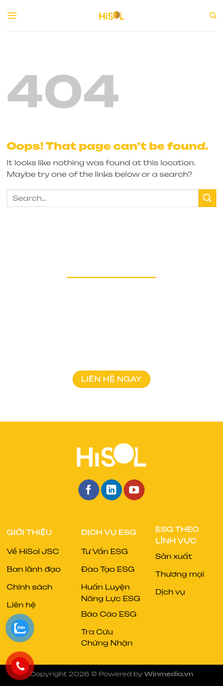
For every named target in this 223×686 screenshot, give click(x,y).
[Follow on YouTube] (134, 489)
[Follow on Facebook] (88, 489)
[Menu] (12, 15)
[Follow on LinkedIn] (111, 489)
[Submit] (207, 198)
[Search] (213, 15)
